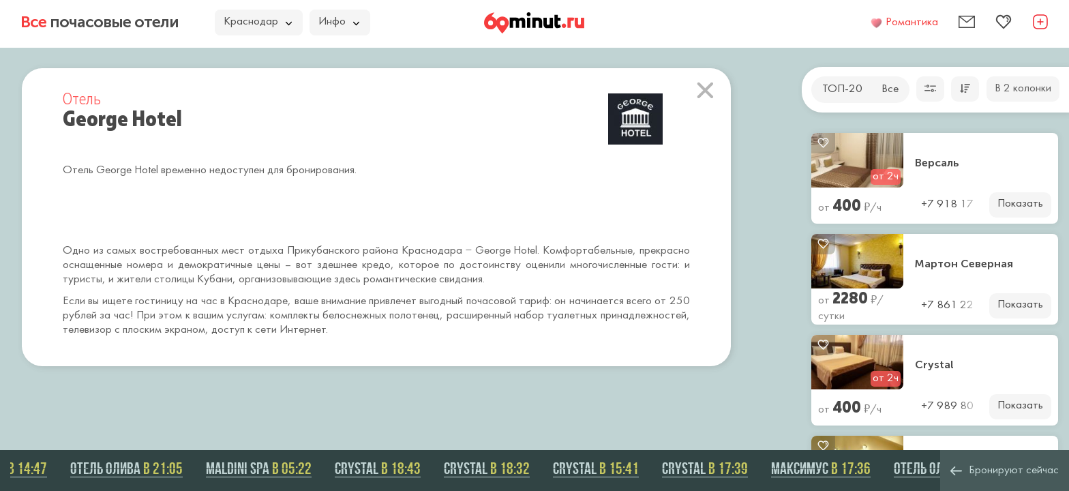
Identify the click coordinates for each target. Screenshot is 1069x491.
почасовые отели (99, 21)
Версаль (937, 163)
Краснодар (258, 21)
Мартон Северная (964, 263)
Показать (1020, 203)
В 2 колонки (1023, 88)
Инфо (338, 21)
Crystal (934, 364)
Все (890, 89)
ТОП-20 (842, 89)
